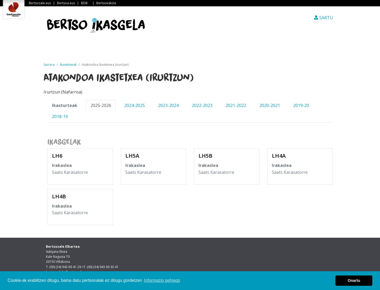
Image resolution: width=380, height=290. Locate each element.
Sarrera (66, 50)
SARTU (323, 18)
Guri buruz (134, 50)
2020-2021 (269, 105)
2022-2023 (202, 105)
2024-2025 (134, 105)
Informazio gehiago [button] (162, 280)
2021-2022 (236, 105)
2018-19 (60, 116)
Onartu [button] (354, 280)
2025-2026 (101, 105)
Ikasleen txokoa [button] (217, 50)
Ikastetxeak (172, 50)
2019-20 (301, 105)
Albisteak (99, 50)
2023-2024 (168, 105)
